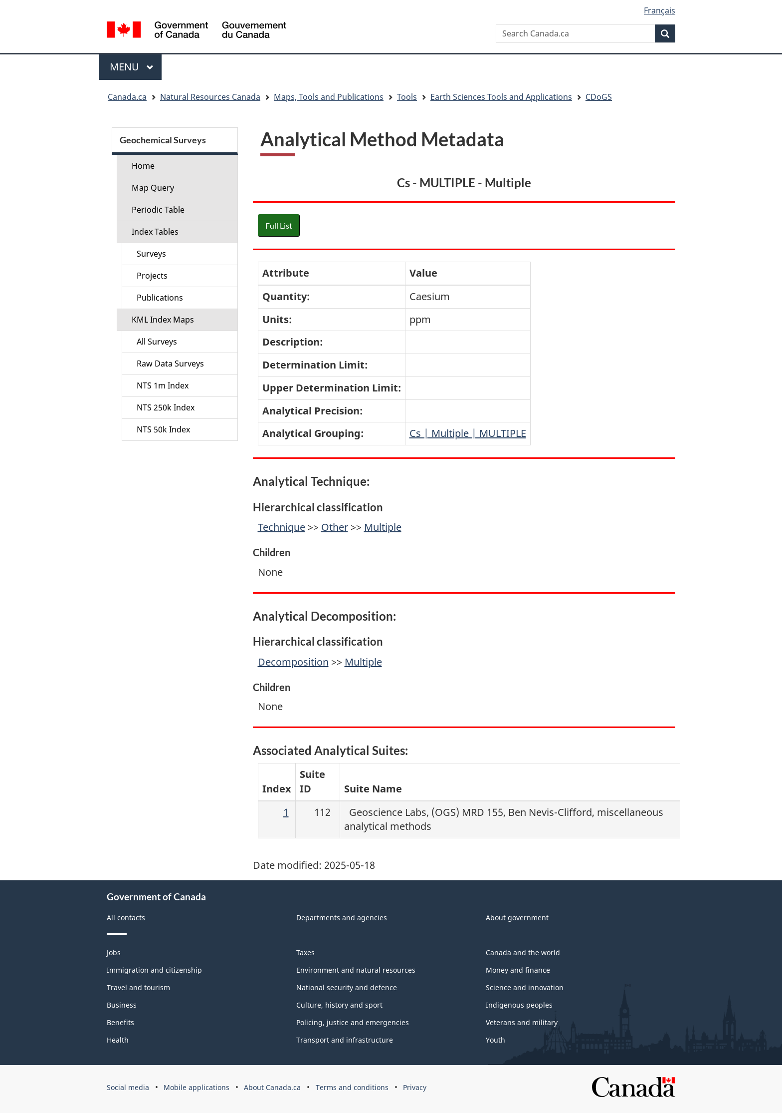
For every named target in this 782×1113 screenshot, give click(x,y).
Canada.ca (127, 96)
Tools (407, 96)
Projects (152, 275)
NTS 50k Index (163, 429)
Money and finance (518, 970)
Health (118, 1040)
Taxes (305, 952)
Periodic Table (158, 209)
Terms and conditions (352, 1087)
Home (143, 165)
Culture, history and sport (339, 1005)
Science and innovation (525, 987)
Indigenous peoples (519, 1005)
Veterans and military (522, 1022)
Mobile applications (196, 1087)
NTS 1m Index (163, 385)
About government (517, 917)
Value (423, 273)
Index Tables (155, 231)
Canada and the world (523, 952)
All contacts (126, 917)
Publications (160, 297)
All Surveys (157, 341)
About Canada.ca (272, 1087)
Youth (495, 1040)
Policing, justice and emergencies (352, 1022)
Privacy (414, 1087)
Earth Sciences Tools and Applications (501, 96)
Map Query (153, 187)
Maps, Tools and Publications (329, 96)
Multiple (382, 527)
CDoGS (599, 96)
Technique (281, 527)
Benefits (120, 1022)
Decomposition (293, 662)
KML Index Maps (163, 319)
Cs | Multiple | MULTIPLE (467, 433)
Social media (128, 1087)
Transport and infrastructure (344, 1040)
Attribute (285, 273)
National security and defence (346, 987)
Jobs (114, 952)
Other (334, 527)
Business (122, 1005)
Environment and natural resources (355, 970)
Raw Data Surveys (170, 363)
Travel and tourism (138, 987)
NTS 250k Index (166, 407)
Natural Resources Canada (210, 96)
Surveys (151, 253)
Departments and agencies (341, 917)
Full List (278, 225)
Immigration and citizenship (154, 970)
